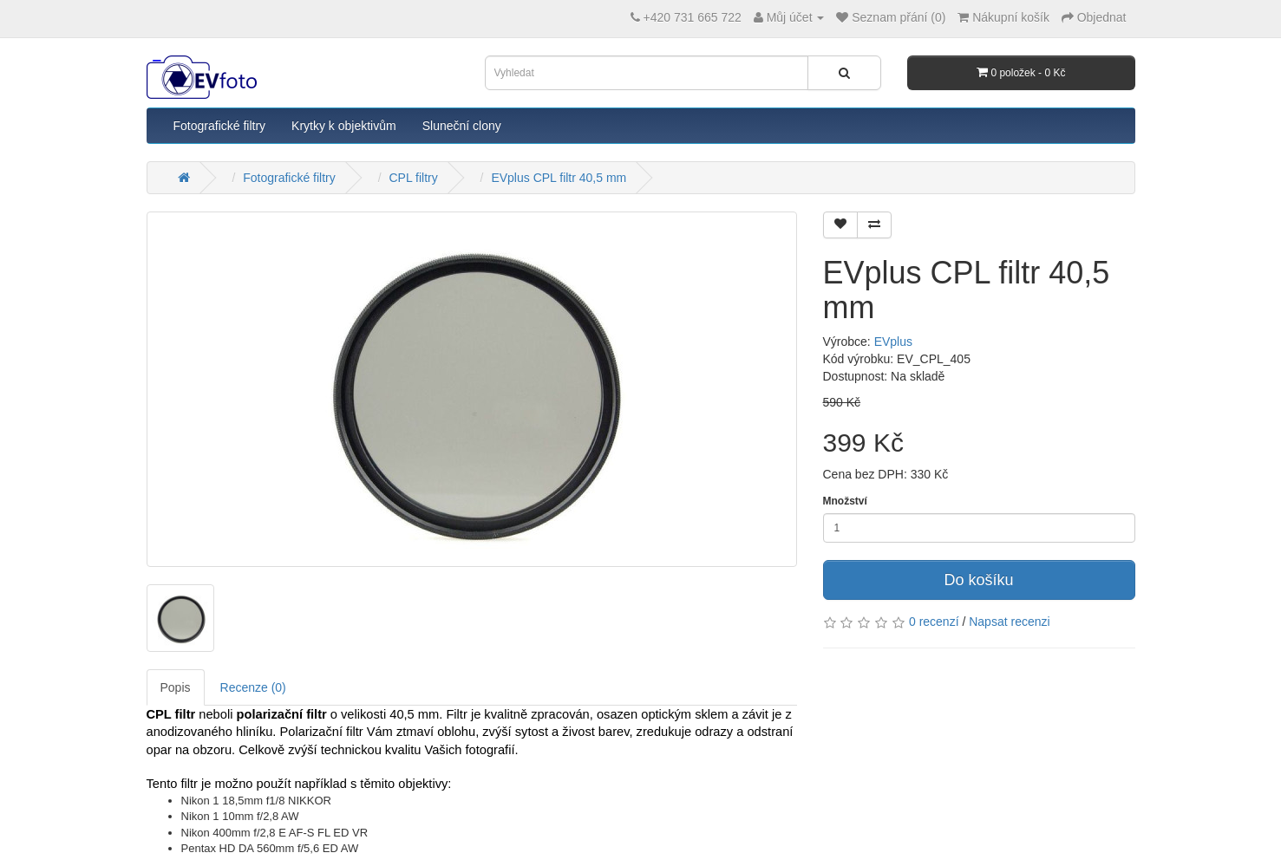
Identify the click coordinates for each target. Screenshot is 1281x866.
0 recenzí (934, 621)
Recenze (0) (253, 687)
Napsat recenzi (1009, 621)
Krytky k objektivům (343, 126)
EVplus (893, 341)
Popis (175, 687)
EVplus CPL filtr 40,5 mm (558, 178)
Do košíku (978, 580)
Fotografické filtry (219, 126)
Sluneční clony (461, 126)
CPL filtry (413, 178)
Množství (845, 501)
